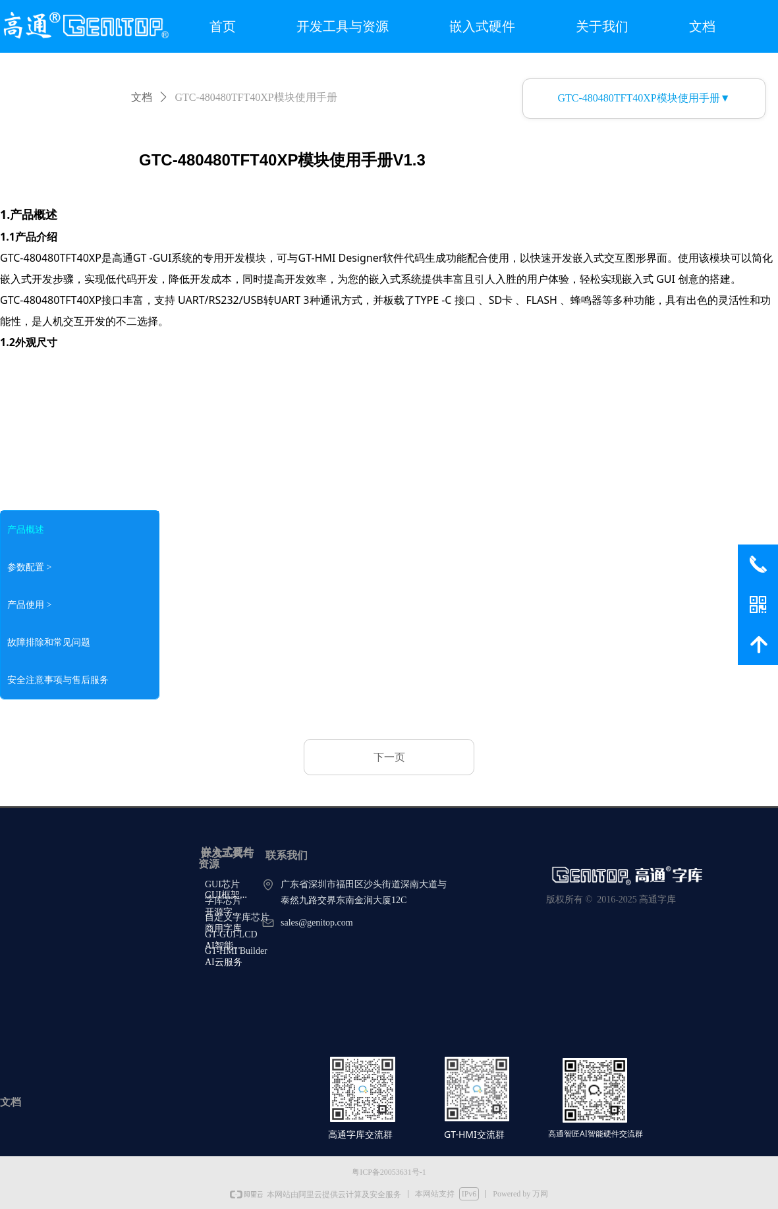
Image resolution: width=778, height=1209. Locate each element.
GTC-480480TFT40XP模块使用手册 (256, 97)
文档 (141, 97)
